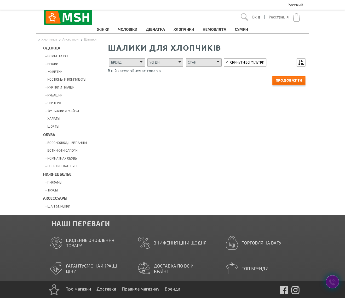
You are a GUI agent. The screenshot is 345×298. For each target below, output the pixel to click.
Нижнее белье (57, 174)
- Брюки (50, 64)
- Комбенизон (55, 56)
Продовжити (289, 80)
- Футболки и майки (61, 111)
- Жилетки (53, 72)
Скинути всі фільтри (247, 62)
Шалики (90, 39)
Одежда (51, 48)
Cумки (241, 29)
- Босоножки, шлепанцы (65, 143)
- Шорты (51, 126)
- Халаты (51, 118)
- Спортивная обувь (60, 166)
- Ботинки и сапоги (60, 150)
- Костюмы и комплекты (64, 79)
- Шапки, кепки (56, 206)
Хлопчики (183, 29)
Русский (295, 4)
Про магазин (78, 288)
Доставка (106, 288)
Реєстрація (279, 17)
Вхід (256, 17)
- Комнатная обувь (60, 158)
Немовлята (214, 29)
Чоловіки (127, 29)
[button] (127, 62)
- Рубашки (53, 95)
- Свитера (52, 103)
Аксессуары (55, 198)
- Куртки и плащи (59, 87)
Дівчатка (155, 29)
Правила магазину (140, 288)
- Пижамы (52, 182)
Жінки (103, 29)
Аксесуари (70, 39)
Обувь (49, 134)
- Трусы (50, 190)
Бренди (172, 288)
